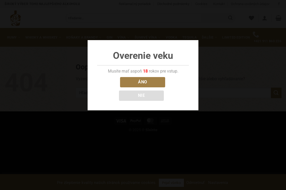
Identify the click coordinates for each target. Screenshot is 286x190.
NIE (141, 95)
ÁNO (142, 82)
